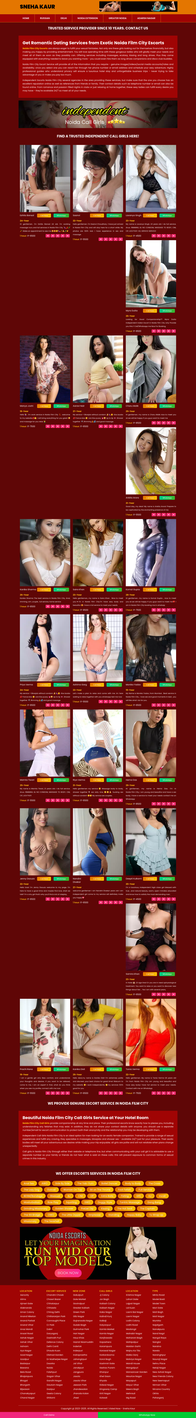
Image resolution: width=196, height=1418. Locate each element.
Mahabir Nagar (134, 1333)
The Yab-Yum (85, 1183)
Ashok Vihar (26, 1342)
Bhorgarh (25, 1384)
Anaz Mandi (26, 1329)
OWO (51, 1214)
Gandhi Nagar (54, 1380)
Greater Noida (118, 18)
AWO (44, 1183)
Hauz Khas (78, 1337)
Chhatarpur (53, 1303)
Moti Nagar (158, 1316)
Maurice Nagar (134, 1376)
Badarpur (25, 1363)
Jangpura (78, 1372)
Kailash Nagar (107, 1307)
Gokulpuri (78, 1294)
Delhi (64, 18)
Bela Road (25, 1372)
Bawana (24, 1367)
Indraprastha (80, 1354)
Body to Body (133, 1183)
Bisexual (55, 1196)
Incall (162, 1196)
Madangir (131, 1329)
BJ (69, 1196)
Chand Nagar (27, 1397)
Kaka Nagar (106, 1312)
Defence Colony (55, 1342)
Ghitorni (51, 1397)
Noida (50, 1367)
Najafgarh (158, 1324)
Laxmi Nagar (132, 1316)
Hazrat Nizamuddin (83, 1342)
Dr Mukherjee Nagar (57, 1359)
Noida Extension (88, 18)
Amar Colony (27, 1312)
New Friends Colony (163, 1376)
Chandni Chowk (55, 1294)
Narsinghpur (159, 1354)
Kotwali (103, 1397)
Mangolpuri (132, 1367)
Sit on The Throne (100, 1189)
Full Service (145, 1189)
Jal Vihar (77, 1363)
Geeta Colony (54, 1393)
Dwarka (51, 1363)
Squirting (71, 1202)
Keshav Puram (107, 1367)
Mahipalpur (132, 1342)
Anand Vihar (26, 1324)
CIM (80, 1196)
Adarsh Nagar (146, 18)
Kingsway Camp (108, 1389)
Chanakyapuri (27, 1393)
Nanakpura (158, 1329)
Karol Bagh (105, 1359)
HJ (149, 1196)
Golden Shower (64, 1208)
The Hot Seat (124, 1208)
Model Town (159, 1303)
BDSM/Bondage (33, 1196)
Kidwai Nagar (107, 1384)
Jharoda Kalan (81, 1393)
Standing (113, 1214)
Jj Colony (104, 1294)
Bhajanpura (26, 1376)
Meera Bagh (132, 1389)
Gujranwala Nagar (83, 1320)
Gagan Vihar (53, 1376)
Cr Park (50, 1324)
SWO (87, 1202)
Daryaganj (52, 1333)
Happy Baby (134, 1214)
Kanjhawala (106, 1337)
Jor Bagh (104, 1299)
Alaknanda (26, 1307)
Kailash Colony (107, 1303)
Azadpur (24, 1359)
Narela (156, 1350)
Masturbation (32, 1202)
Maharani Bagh (134, 1337)
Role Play (53, 1202)
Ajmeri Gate (26, 1303)
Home (26, 18)
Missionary (30, 1221)
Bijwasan (25, 1389)
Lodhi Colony (133, 1320)
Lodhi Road (132, 1324)
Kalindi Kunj (106, 1316)
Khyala (103, 1380)
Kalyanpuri (105, 1324)
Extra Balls (107, 1196)
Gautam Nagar (55, 1384)
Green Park (79, 1312)
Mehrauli (130, 1393)
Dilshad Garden (55, 1354)
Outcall (51, 1189)
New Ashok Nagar (162, 1372)
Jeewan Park (80, 1384)
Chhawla (51, 1307)
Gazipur (51, 1389)
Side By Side (62, 1183)
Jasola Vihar (79, 1380)
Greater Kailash (81, 1307)
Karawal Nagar (107, 1350)
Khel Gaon (105, 1376)
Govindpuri (79, 1303)
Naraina (157, 1346)
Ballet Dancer (109, 1183)
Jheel (76, 1397)
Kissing (105, 1208)
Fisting (125, 1196)
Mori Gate (158, 1307)
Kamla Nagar (107, 1333)
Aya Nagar (26, 1350)
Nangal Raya (159, 1337)
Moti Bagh (158, 1312)
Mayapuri (131, 1380)
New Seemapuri (161, 1380)
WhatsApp (61, 215)
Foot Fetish (124, 1189)
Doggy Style (105, 1202)
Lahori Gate (132, 1299)
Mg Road (130, 1397)
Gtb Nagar (78, 1316)
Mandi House (133, 1363)
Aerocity (24, 1294)
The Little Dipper (71, 1214)
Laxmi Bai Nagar (134, 1312)
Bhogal (24, 1380)
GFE (138, 1196)
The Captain (147, 1208)
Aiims (23, 1299)
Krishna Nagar (133, 1294)
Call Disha (49, 1415)
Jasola (76, 1376)
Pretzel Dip (87, 1208)
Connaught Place (56, 1320)
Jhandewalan (80, 1389)
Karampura (106, 1346)
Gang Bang (154, 1202)
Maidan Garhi (133, 1346)
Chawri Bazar (54, 1299)
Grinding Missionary (35, 1208)
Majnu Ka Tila (133, 1350)
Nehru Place (159, 1363)
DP (91, 1196)
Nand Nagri (159, 1333)
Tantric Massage (130, 1202)
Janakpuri (78, 1367)
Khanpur (104, 1372)
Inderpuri (78, 1350)
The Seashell (51, 1221)
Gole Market (79, 1299)
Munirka (157, 1320)
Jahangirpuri (80, 1359)
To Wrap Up (156, 1214)
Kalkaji (103, 1320)
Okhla (156, 1393)
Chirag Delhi (53, 1312)
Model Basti (159, 1299)
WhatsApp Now (147, 1415)
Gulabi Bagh (79, 1324)
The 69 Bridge (32, 1214)
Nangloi (157, 1342)
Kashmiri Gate (107, 1363)
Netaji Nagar (159, 1367)
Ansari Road (26, 1333)
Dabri (49, 1329)
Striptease (95, 1214)
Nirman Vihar (160, 1384)
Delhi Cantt (52, 1346)
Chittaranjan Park (56, 1316)
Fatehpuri (52, 1372)
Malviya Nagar (133, 1359)
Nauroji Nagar (160, 1359)
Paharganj (158, 1397)
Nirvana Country (161, 1389)
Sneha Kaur (37, 6)
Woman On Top (72, 1189)
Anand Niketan (28, 1316)
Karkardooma (107, 1354)
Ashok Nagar (27, 1337)
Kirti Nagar (105, 1393)
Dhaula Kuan (53, 1350)
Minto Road (159, 1294)
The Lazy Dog (31, 1189)
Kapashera (105, 1342)
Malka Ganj (132, 1354)
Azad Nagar (26, 1354)
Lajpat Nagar (133, 1303)
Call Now (44, 215)
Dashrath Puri (54, 1337)
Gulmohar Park (81, 1329)
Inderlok (77, 1346)
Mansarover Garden (136, 1372)
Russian (45, 18)
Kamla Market (107, 1329)
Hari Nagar (79, 1333)
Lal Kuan (130, 1307)
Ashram (24, 1346)
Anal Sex (29, 1183)
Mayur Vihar (132, 1384)
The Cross (154, 1183)
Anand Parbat (27, 1320)
